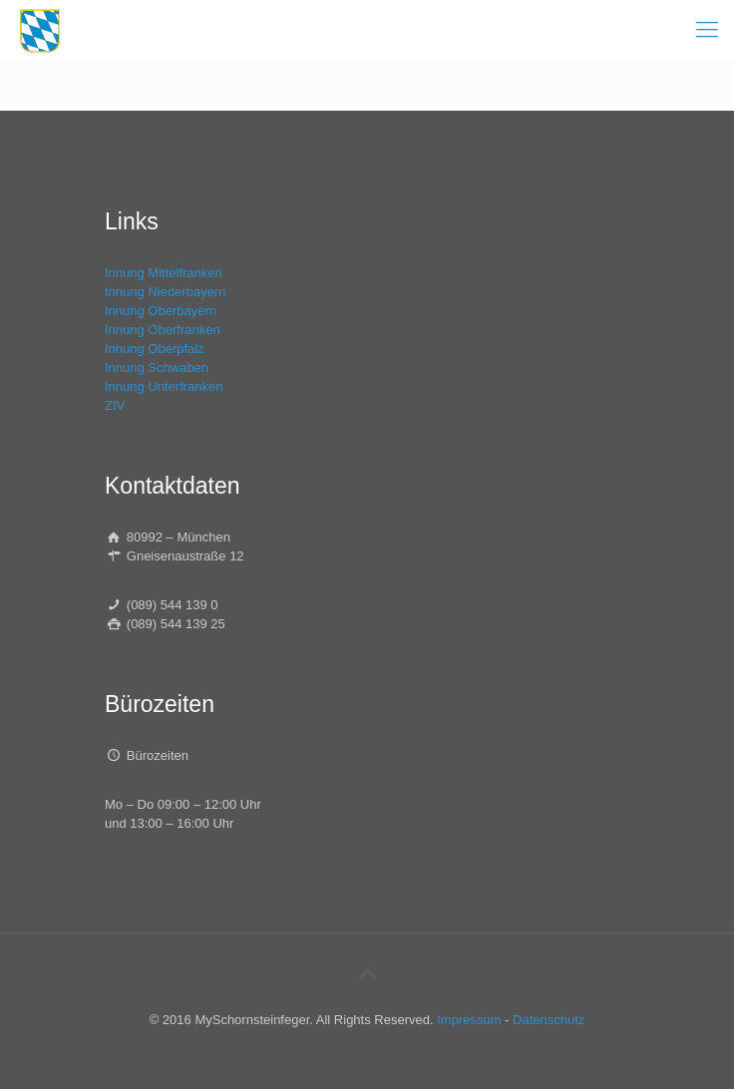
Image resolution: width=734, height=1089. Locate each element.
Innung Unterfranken (164, 386)
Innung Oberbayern (160, 310)
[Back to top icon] (367, 974)
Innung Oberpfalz (154, 348)
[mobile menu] (707, 30)
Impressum (469, 1019)
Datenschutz (548, 1019)
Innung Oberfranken (162, 329)
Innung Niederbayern (165, 291)
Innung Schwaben (156, 367)
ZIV (115, 405)
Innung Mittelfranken (163, 272)
